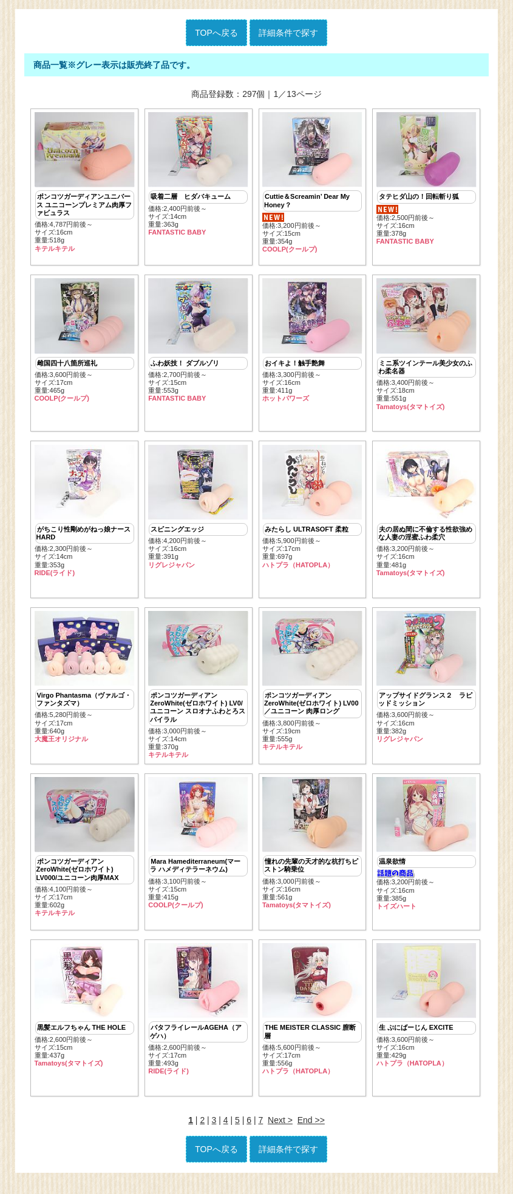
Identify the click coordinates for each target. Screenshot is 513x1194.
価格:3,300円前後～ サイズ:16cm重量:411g (312, 343)
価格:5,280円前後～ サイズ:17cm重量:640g (85, 683)
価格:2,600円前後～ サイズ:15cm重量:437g (85, 1015)
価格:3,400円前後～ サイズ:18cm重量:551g (426, 347)
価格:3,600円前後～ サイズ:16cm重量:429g (426, 1015)
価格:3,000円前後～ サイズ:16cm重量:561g (312, 851)
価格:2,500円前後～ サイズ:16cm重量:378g (426, 178)
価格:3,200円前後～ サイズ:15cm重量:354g (312, 182)
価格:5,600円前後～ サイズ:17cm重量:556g (312, 1019)
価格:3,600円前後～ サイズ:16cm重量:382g (426, 683)
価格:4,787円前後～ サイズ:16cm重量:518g (85, 182)
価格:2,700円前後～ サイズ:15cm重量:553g (198, 343)
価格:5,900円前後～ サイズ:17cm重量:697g (312, 511)
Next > (280, 1132)
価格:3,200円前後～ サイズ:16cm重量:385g (426, 851)
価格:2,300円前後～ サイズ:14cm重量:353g (85, 515)
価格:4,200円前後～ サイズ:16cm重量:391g (198, 511)
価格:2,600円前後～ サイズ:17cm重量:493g (198, 1019)
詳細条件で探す (288, 33)
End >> (311, 1132)
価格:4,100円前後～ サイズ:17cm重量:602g (85, 855)
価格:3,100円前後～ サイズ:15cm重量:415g (198, 851)
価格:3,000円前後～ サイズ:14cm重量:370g (198, 691)
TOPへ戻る (216, 33)
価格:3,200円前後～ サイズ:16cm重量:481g (426, 515)
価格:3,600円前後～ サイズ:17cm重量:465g (85, 343)
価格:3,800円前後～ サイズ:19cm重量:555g (312, 687)
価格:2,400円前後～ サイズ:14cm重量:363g (198, 174)
